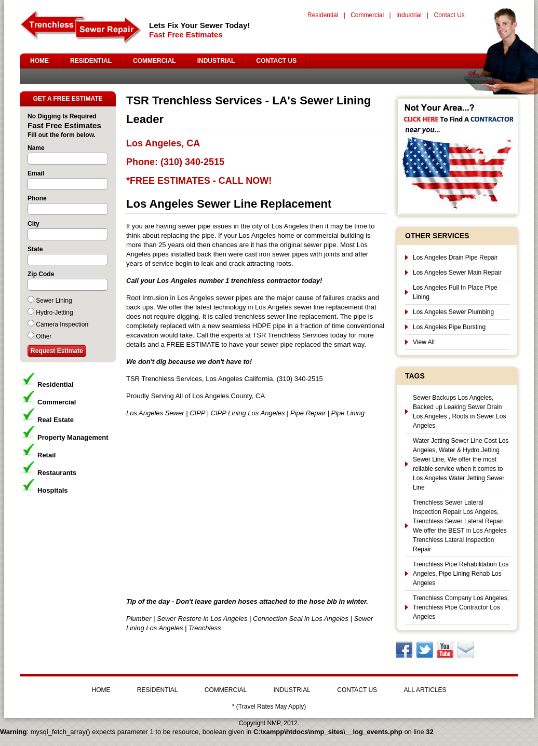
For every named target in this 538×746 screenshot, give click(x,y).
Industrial (409, 15)
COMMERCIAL (154, 60)
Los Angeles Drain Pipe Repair (455, 257)
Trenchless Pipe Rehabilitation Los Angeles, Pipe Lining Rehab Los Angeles (460, 574)
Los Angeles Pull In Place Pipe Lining (455, 292)
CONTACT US (276, 60)
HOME (39, 60)
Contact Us (449, 15)
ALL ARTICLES (424, 690)
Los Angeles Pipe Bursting (449, 327)
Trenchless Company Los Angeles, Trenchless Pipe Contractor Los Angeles (461, 607)
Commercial (367, 15)
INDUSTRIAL (216, 60)
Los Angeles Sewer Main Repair (457, 272)
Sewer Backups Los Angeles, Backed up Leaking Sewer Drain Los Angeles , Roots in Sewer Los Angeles (459, 411)
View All (424, 342)
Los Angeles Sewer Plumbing (453, 312)
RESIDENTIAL (91, 60)
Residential (322, 15)
